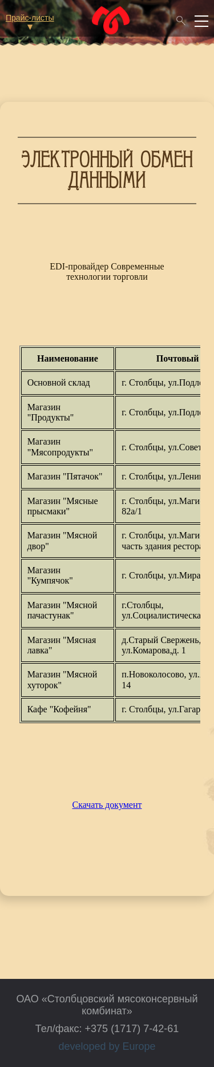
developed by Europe (106, 1046)
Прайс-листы (30, 21)
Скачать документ (107, 805)
